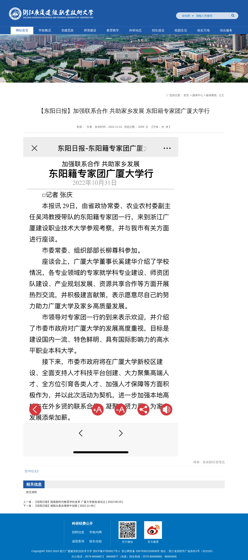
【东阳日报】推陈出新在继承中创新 (56, 505)
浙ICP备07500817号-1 (106, 551)
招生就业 (158, 30)
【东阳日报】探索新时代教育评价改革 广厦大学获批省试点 (69, 501)
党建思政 (67, 30)
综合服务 (226, 30)
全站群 (186, 15)
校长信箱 (95, 541)
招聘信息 (78, 532)
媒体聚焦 (211, 95)
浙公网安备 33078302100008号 (140, 551)
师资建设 (90, 30)
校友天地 (203, 30)
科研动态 (135, 30)
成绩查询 (78, 541)
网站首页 (22, 30)
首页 (186, 95)
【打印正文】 (31, 471)
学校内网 (95, 532)
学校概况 (45, 30)
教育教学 (113, 30)
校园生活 (181, 30)
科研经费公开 (82, 523)
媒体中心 (197, 95)
